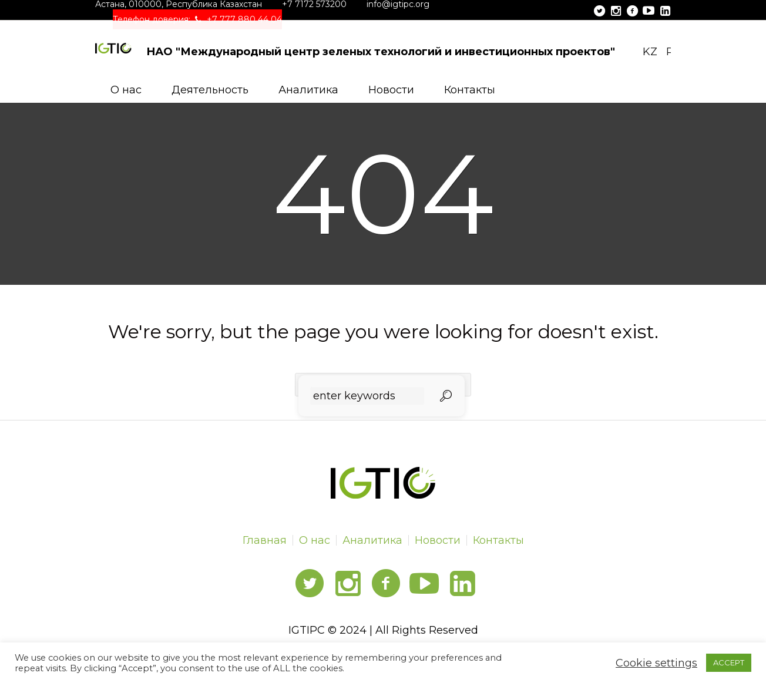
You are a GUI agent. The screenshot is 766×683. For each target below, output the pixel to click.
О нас (314, 540)
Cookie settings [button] (656, 663)
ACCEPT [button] (728, 662)
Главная (265, 540)
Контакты (498, 540)
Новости (438, 540)
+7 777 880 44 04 (244, 19)
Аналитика (372, 540)
